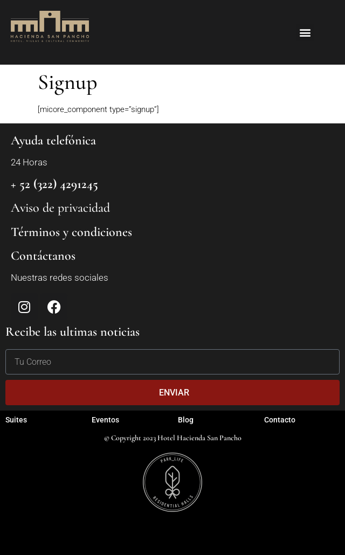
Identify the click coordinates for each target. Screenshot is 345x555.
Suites (16, 419)
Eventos (105, 419)
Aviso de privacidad (60, 208)
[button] (305, 32)
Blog (186, 419)
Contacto (279, 419)
